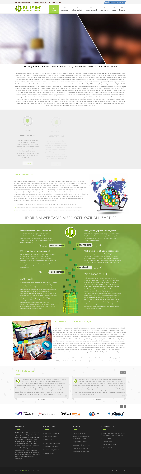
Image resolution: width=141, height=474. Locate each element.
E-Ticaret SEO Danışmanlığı (52, 443)
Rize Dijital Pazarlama (79, 433)
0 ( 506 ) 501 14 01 (55, 2)
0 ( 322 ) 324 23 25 (39, 2)
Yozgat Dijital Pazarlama (80, 442)
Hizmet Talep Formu (109, 448)
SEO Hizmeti (48, 440)
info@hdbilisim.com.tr (23, 2)
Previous (121, 406)
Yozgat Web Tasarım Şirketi (81, 451)
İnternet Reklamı (49, 453)
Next (125, 406)
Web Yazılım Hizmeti (51, 436)
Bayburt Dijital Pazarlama (80, 448)
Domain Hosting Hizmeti (52, 450)
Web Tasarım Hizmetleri (52, 433)
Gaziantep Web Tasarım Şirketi (82, 445)
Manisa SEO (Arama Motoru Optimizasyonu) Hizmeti (80, 437)
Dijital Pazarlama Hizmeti (52, 446)
